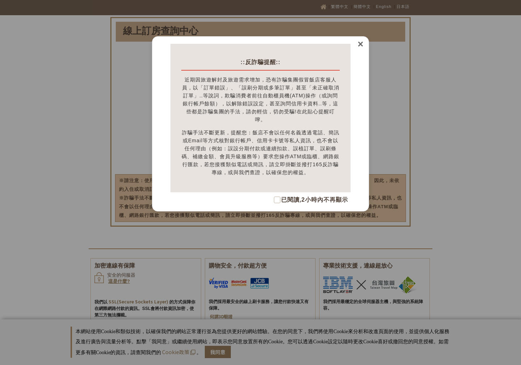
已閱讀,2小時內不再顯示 (314, 200)
